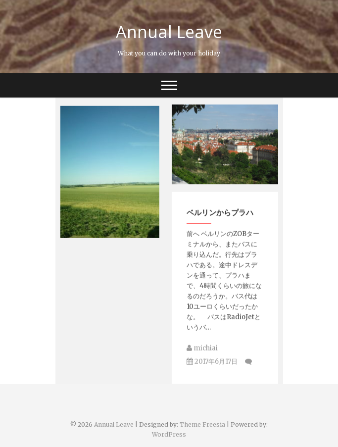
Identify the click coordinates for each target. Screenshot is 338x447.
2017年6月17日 (212, 365)
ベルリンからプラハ (220, 216)
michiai (202, 352)
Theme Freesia (202, 424)
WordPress (169, 434)
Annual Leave (169, 31)
